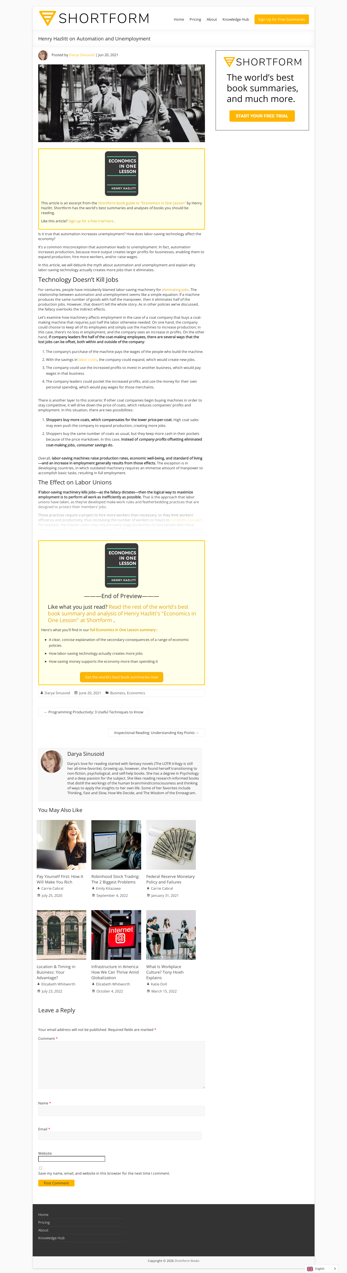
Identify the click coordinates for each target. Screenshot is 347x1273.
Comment (48, 1036)
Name (44, 1101)
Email (44, 1127)
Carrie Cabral (52, 886)
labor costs (87, 359)
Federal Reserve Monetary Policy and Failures (170, 877)
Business (117, 691)
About (212, 19)
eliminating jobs (175, 289)
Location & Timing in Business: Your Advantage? (56, 970)
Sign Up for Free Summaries (281, 19)
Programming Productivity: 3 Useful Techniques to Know (93, 710)
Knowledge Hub (236, 19)
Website (45, 1151)
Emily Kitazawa (108, 886)
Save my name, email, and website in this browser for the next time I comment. (104, 1171)
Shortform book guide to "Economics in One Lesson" (142, 203)
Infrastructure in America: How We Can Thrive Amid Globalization (115, 970)
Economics (136, 691)
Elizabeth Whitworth (58, 982)
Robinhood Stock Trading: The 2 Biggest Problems (115, 877)
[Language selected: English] (321, 1268)
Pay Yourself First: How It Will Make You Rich (60, 877)
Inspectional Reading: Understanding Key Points (156, 730)
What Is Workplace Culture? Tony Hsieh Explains (165, 970)
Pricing (195, 19)
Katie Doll (159, 982)
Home (179, 19)
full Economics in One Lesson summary (123, 629)
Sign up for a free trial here (91, 221)
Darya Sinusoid (81, 54)
